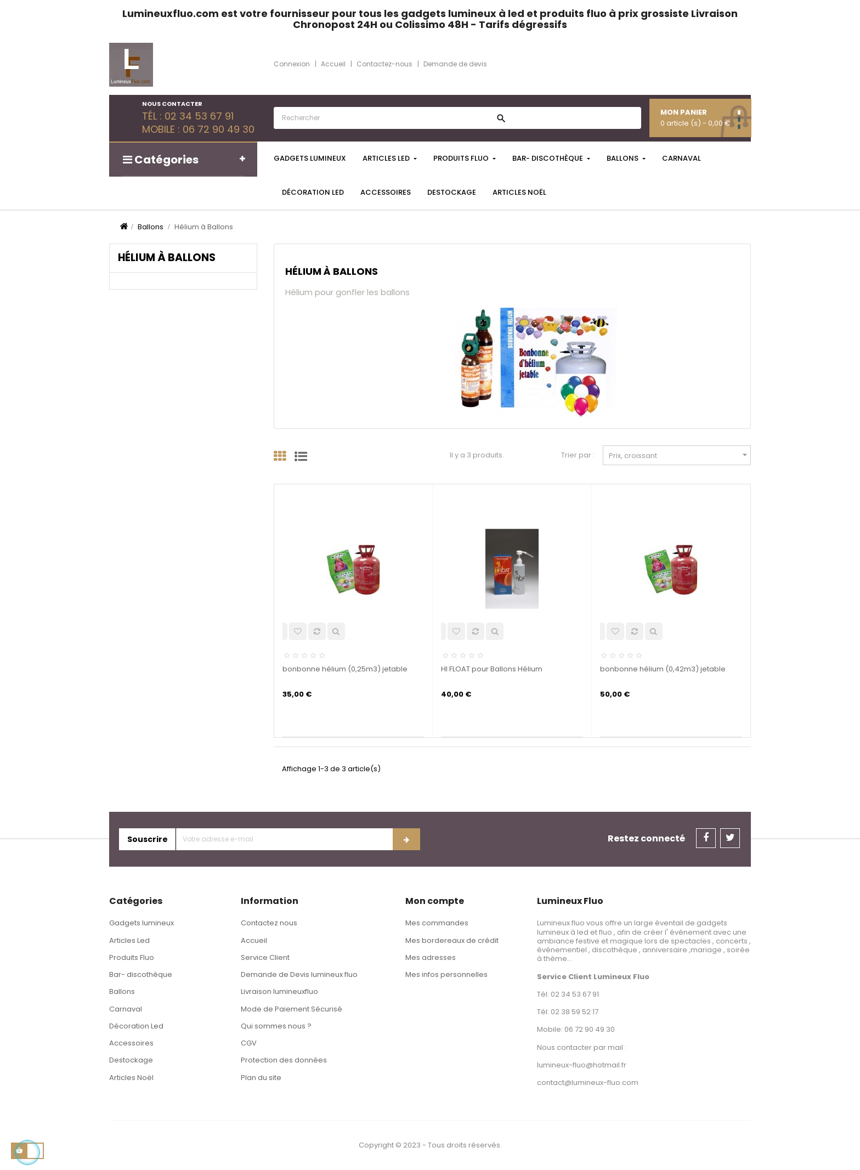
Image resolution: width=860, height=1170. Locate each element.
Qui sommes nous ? (276, 1026)
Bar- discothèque (140, 974)
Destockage (131, 1060)
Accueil (254, 940)
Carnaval (125, 1009)
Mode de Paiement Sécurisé (291, 1009)
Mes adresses (430, 957)
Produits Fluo (131, 957)
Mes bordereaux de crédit (452, 940)
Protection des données (284, 1060)
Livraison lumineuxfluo (279, 991)
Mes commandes (436, 923)
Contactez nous (269, 923)
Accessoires (131, 1043)
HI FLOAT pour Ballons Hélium (491, 669)
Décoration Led (136, 1026)
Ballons (122, 991)
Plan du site (261, 1077)
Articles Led (129, 940)
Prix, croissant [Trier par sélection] (679, 455)
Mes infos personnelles (446, 974)
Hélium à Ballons (167, 257)
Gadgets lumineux (141, 923)
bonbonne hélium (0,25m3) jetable (345, 669)
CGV (249, 1043)
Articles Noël (131, 1077)
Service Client (265, 957)
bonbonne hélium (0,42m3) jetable (663, 669)
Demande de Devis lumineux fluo (299, 974)
